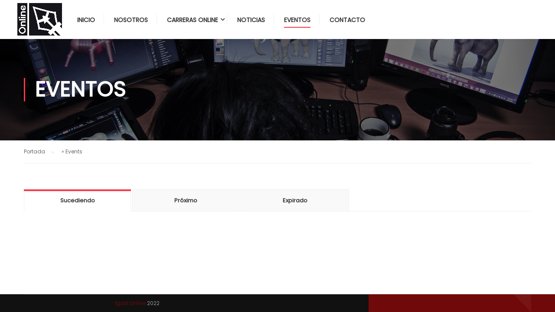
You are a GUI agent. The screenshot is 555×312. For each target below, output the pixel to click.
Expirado (295, 200)
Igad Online (130, 303)
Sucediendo (77, 200)
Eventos (297, 20)
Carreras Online (192, 20)
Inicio (86, 20)
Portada (34, 151)
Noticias (251, 20)
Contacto (347, 20)
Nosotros (131, 20)
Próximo (185, 200)
